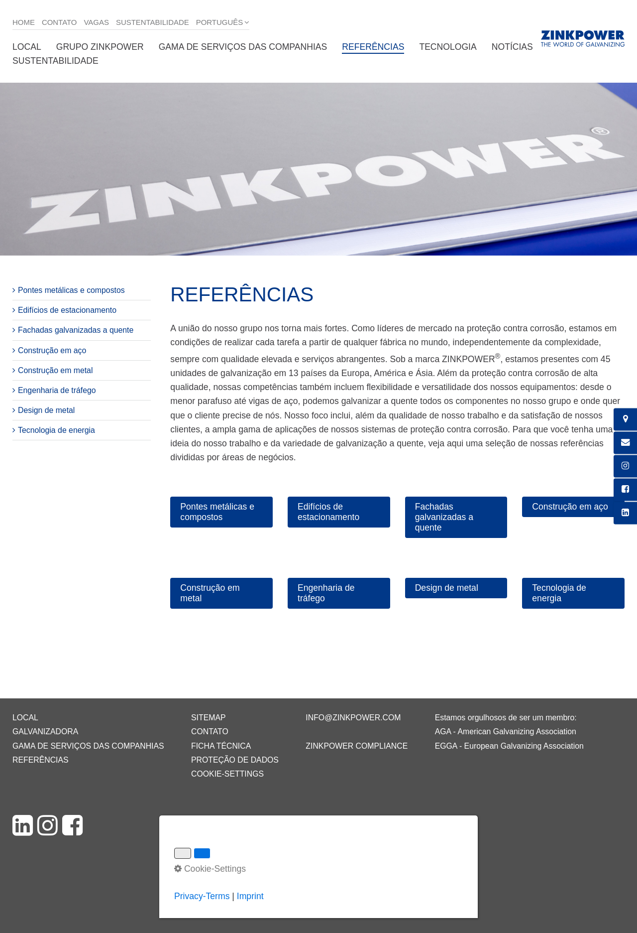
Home (23, 22)
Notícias (512, 47)
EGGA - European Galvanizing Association (509, 746)
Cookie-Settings (227, 774)
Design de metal (46, 410)
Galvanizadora (45, 731)
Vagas (96, 22)
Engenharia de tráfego (57, 390)
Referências (373, 47)
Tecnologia (447, 47)
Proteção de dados (235, 760)
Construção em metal (55, 370)
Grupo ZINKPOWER (100, 47)
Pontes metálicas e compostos (71, 290)
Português (219, 22)
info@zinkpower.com (353, 717)
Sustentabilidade (152, 22)
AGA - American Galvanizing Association (505, 731)
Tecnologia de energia (56, 430)
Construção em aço (52, 350)
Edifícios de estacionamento (67, 310)
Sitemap (208, 717)
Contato (59, 22)
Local (26, 47)
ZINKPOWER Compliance (357, 746)
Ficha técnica (221, 746)
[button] (221, 512)
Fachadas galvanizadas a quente (75, 330)
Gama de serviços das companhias (243, 47)
